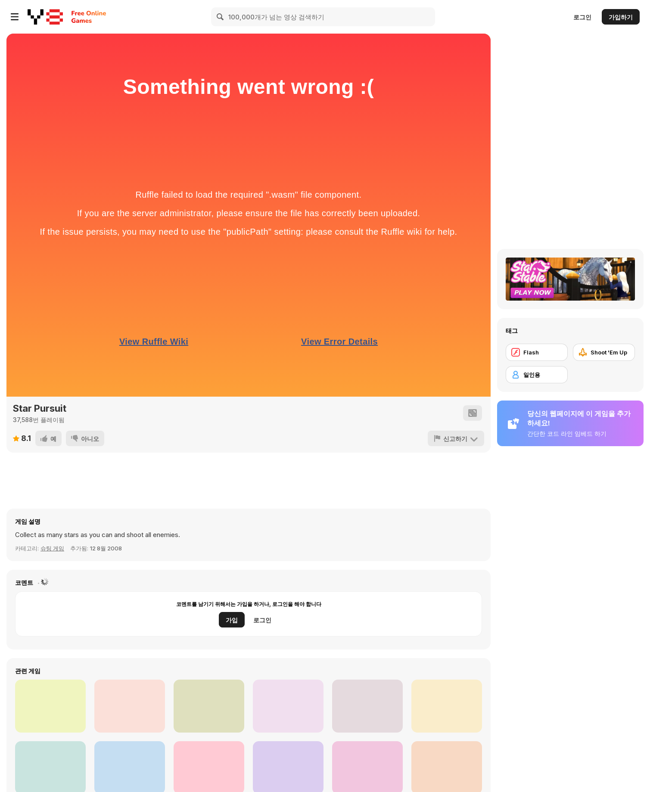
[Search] (220, 16)
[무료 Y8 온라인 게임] (45, 17)
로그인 (582, 17)
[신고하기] (456, 438)
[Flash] (537, 352)
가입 (232, 620)
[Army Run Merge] (209, 706)
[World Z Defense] (367, 706)
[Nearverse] (288, 706)
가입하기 (621, 17)
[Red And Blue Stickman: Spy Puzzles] (129, 706)
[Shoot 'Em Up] (604, 352)
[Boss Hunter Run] (50, 706)
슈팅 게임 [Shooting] (52, 548)
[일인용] (537, 374)
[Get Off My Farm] (446, 706)
